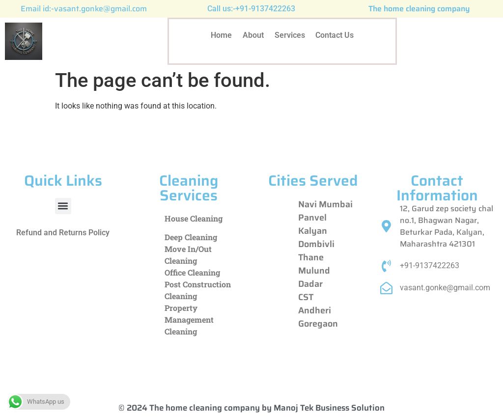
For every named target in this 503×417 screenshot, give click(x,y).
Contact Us (335, 35)
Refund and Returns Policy (63, 232)
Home (221, 35)
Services (290, 35)
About (253, 35)
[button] (63, 206)
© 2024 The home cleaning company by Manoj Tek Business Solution (251, 407)
